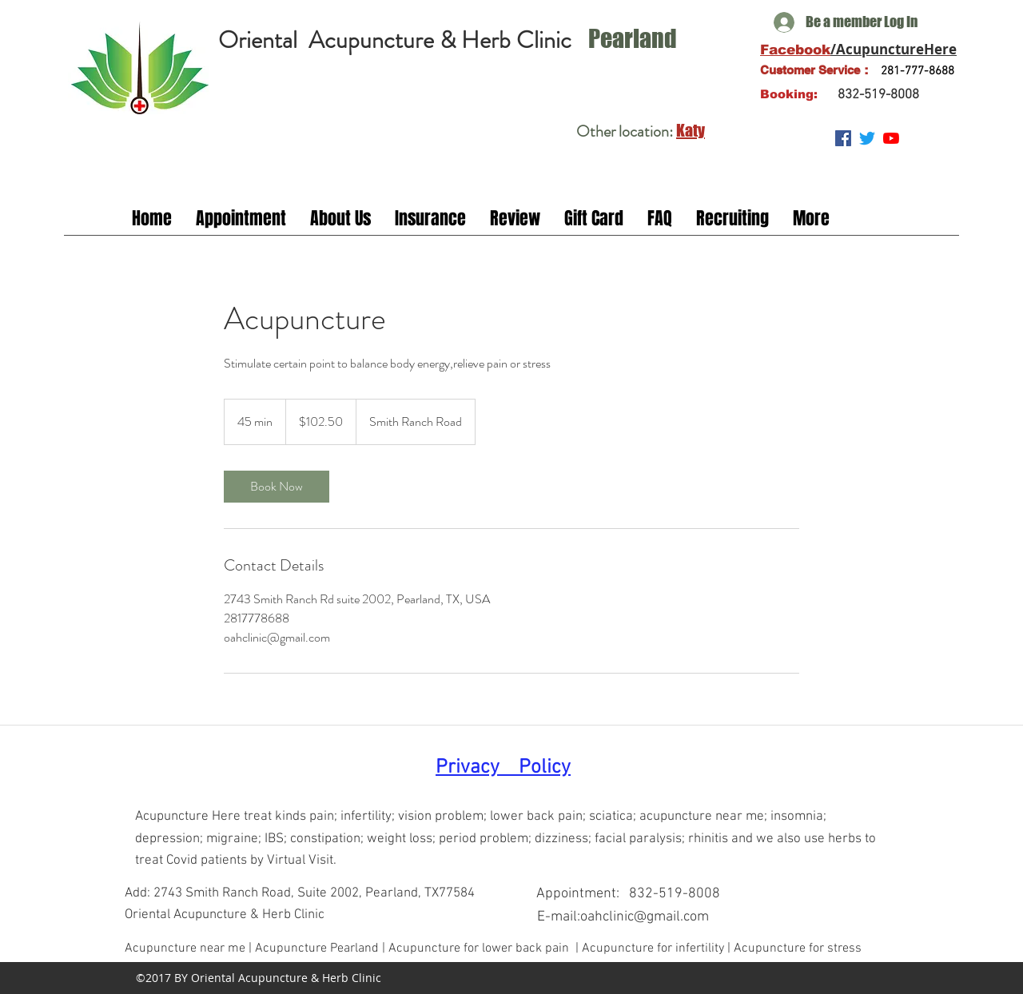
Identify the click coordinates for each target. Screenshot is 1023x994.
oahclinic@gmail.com (644, 917)
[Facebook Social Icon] (843, 138)
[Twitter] (867, 138)
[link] (276, 487)
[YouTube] (891, 138)
